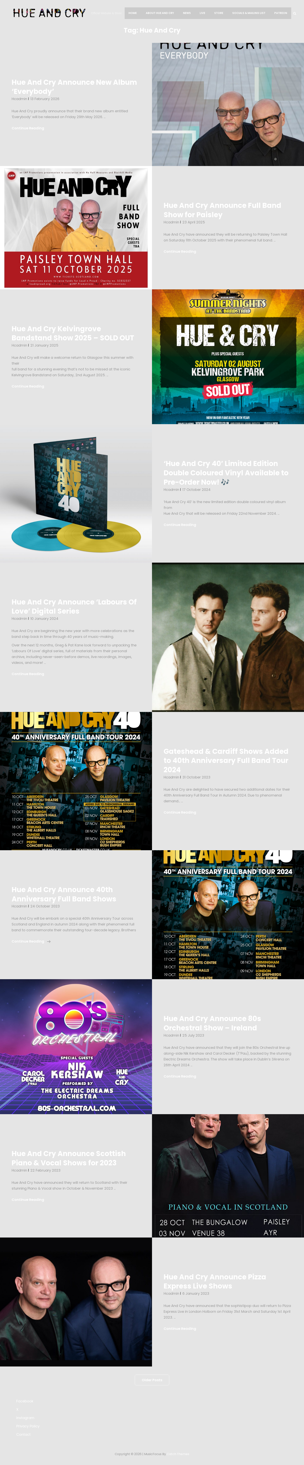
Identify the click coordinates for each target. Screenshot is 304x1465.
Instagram (25, 1417)
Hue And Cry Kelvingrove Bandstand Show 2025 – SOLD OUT (74, 333)
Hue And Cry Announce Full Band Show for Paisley (224, 210)
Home (135, 13)
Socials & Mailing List (249, 13)
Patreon (281, 13)
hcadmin (19, 98)
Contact (23, 1434)
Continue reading (31, 941)
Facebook (24, 1401)
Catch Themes (178, 1454)
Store (219, 13)
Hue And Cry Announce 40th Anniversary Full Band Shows (65, 894)
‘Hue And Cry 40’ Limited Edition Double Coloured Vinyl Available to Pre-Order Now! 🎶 (227, 472)
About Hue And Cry (162, 13)
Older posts (152, 1380)
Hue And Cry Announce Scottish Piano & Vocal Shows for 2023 (70, 1158)
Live (203, 13)
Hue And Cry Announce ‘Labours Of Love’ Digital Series (76, 606)
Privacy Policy (28, 1426)
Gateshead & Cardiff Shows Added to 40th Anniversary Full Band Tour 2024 (227, 760)
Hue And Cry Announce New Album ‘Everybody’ (76, 87)
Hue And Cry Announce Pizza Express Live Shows (216, 1281)
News (188, 13)
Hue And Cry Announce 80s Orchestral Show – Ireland (213, 1023)
